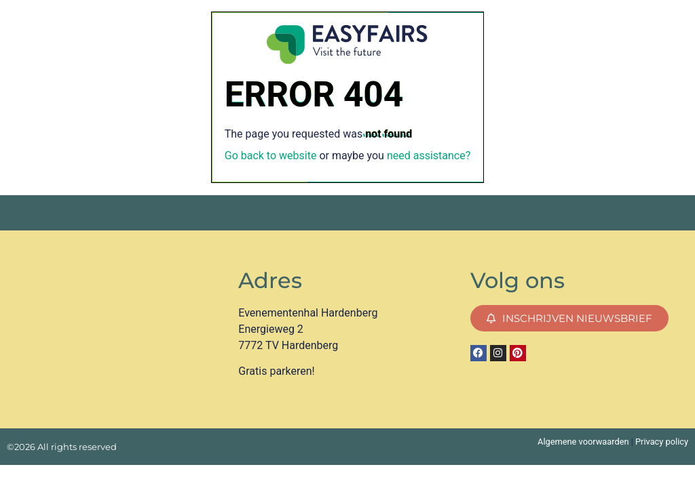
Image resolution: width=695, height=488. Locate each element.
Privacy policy (661, 441)
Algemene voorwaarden (583, 441)
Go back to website (271, 155)
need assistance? (428, 155)
